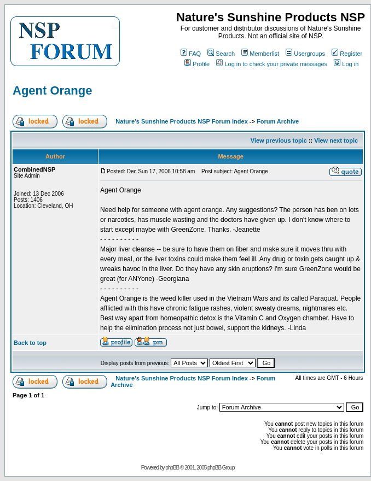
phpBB (172, 468)
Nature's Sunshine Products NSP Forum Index (181, 121)
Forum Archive (278, 121)
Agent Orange (52, 90)
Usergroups (305, 53)
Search (221, 53)
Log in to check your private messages (271, 64)
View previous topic (279, 140)
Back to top (30, 342)
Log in (346, 64)
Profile (197, 64)
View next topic (336, 140)
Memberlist (260, 53)
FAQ (191, 53)
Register (347, 53)
